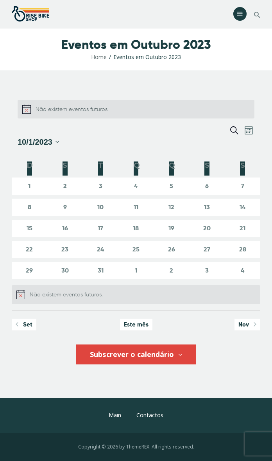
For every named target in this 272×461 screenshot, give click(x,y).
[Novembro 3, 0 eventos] (207, 270)
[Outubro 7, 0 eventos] (242, 186)
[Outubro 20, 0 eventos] (207, 228)
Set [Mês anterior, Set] (24, 324)
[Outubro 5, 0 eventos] (171, 186)
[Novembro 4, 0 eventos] (242, 270)
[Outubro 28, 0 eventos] (242, 249)
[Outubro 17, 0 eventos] (100, 228)
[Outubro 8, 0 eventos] (29, 207)
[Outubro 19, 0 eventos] (171, 228)
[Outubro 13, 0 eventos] (207, 207)
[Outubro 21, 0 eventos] (242, 228)
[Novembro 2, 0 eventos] (171, 270)
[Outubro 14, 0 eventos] (242, 207)
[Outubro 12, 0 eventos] (171, 207)
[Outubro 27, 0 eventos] (207, 249)
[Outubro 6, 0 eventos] (207, 186)
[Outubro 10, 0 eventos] (100, 207)
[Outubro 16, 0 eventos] (65, 228)
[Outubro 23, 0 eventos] (65, 249)
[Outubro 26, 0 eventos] (171, 249)
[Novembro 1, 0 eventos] (136, 270)
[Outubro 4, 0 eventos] (136, 186)
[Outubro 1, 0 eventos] (29, 186)
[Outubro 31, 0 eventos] (100, 270)
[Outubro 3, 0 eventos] (100, 186)
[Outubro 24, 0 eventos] (100, 249)
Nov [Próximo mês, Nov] (247, 324)
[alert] (136, 109)
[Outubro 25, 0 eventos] (136, 249)
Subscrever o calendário (133, 354)
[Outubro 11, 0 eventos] (136, 207)
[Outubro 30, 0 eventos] (65, 270)
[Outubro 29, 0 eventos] (29, 270)
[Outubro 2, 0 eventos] (65, 186)
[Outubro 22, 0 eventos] (29, 249)
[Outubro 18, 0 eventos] (136, 228)
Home (99, 57)
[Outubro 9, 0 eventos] (65, 207)
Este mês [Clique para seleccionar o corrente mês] (136, 324)
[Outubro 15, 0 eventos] (29, 228)
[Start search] (257, 15)
